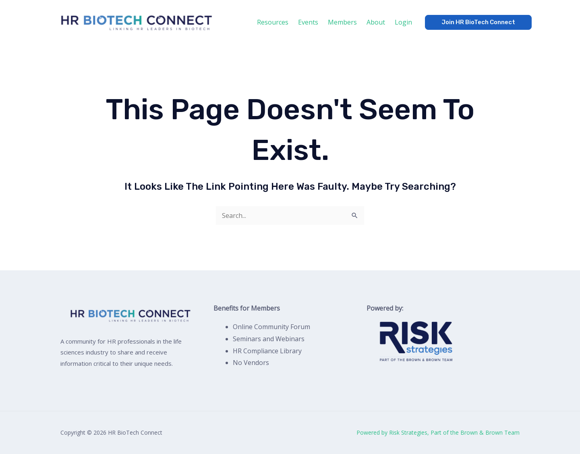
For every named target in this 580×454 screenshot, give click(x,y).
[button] (478, 22)
